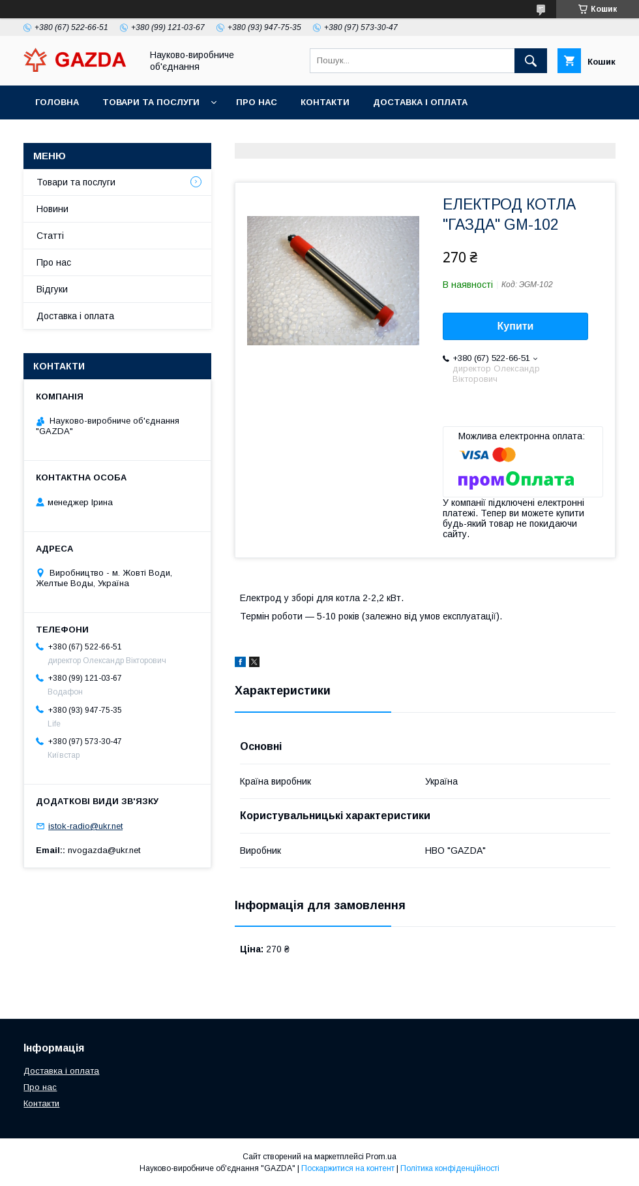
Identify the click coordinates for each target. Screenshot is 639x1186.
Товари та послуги (151, 102)
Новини (52, 209)
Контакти (325, 102)
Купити (516, 326)
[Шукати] (530, 60)
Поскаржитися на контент (347, 1168)
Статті (50, 235)
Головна (57, 102)
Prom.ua (381, 1156)
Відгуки (52, 289)
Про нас (256, 102)
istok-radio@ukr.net (85, 826)
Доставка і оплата (420, 102)
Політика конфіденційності (449, 1168)
